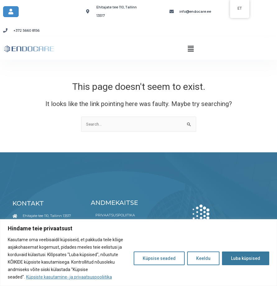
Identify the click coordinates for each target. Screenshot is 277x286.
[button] (190, 49)
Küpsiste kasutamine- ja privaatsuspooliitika (69, 276)
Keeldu (203, 258)
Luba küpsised (245, 258)
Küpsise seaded (159, 258)
